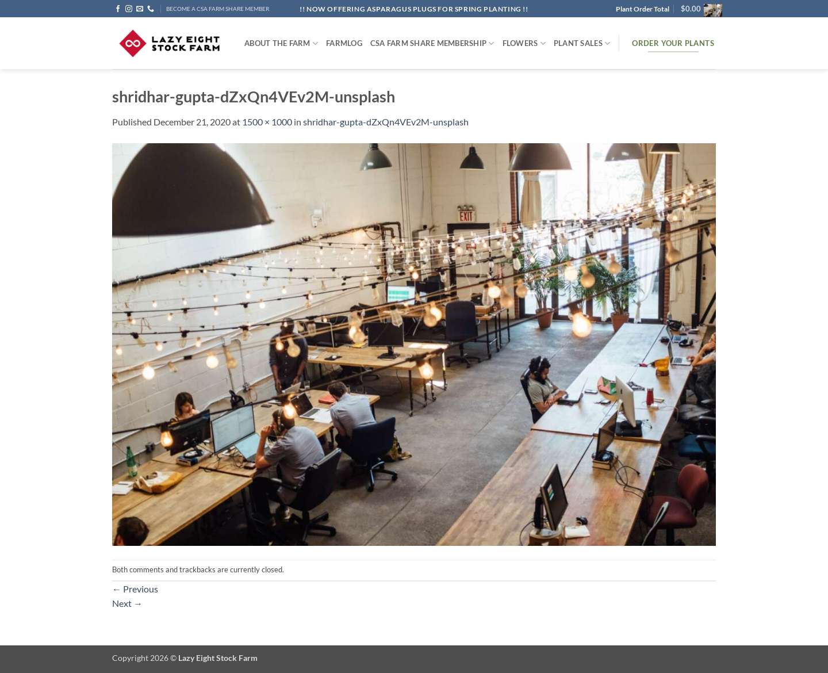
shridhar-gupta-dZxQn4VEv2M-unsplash (386, 121)
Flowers (524, 43)
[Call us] (150, 9)
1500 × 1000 (267, 121)
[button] (698, 8)
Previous (135, 588)
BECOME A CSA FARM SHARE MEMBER (217, 9)
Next (127, 603)
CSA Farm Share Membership (432, 43)
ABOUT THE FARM (281, 43)
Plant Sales (582, 43)
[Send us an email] (139, 9)
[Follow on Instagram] (128, 9)
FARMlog (344, 43)
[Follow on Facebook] (117, 9)
